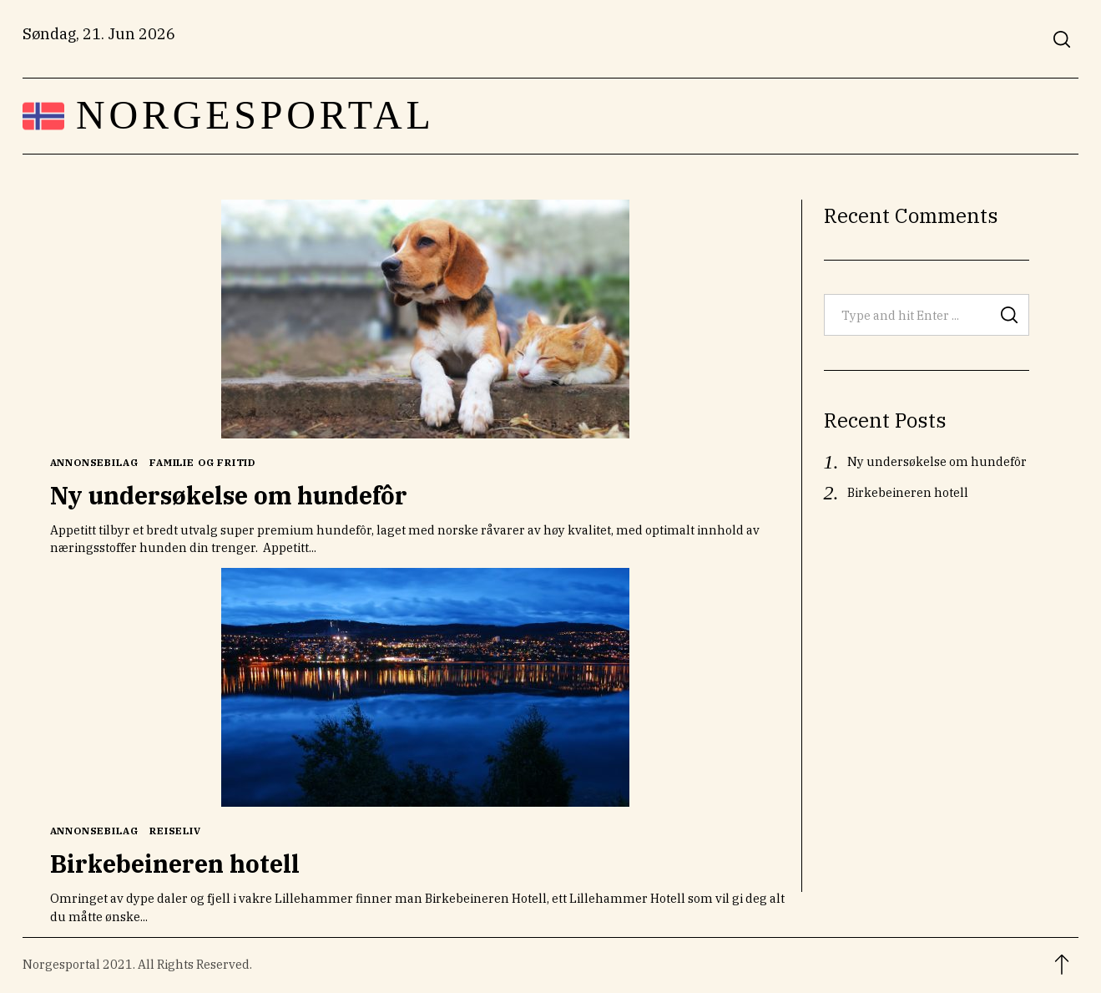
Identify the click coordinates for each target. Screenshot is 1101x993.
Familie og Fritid (202, 462)
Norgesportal (255, 115)
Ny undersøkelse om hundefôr (228, 495)
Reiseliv (175, 830)
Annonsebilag (94, 462)
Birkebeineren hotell (175, 863)
